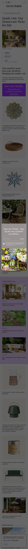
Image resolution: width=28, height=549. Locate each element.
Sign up (22, 239)
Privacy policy (9, 243)
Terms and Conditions (18, 243)
